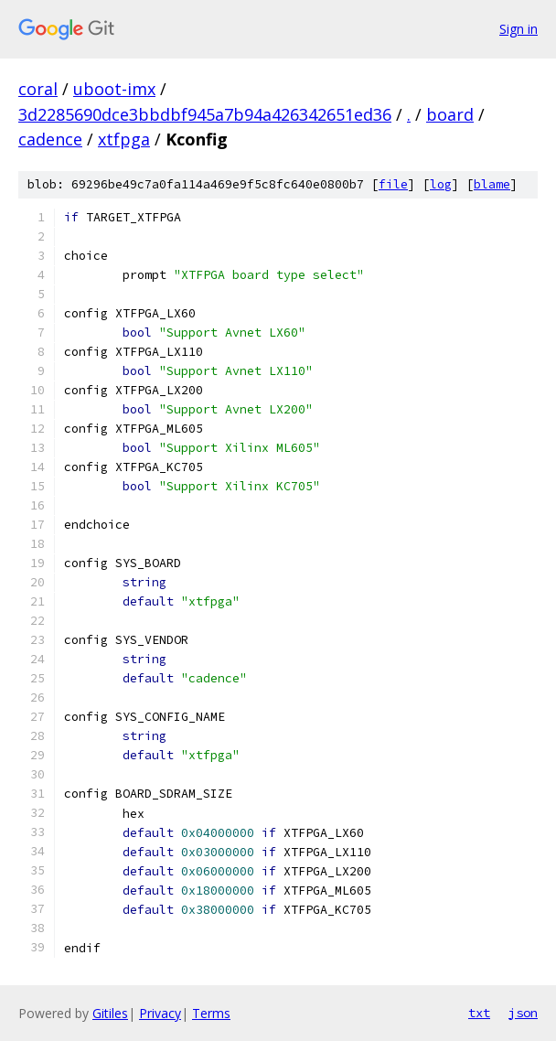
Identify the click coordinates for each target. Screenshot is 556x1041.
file (393, 184)
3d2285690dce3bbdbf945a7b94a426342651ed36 (204, 114)
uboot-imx (114, 89)
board (450, 114)
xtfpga (124, 139)
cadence (50, 139)
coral (38, 89)
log (441, 184)
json (523, 1012)
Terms (211, 1013)
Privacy (160, 1013)
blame (492, 184)
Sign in (518, 29)
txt (479, 1012)
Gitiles (110, 1013)
